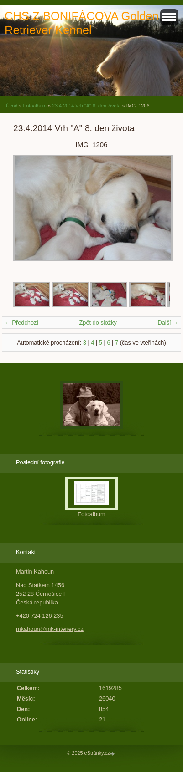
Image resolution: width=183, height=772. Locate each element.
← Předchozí (21, 322)
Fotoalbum (34, 105)
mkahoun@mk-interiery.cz (50, 628)
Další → (167, 322)
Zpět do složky (98, 322)
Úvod (11, 105)
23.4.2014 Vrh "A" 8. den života (86, 105)
